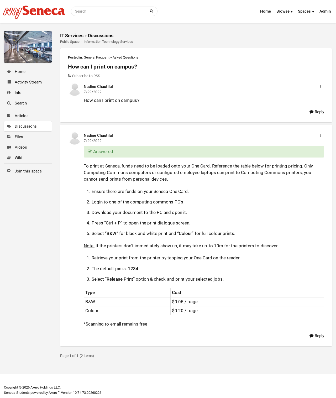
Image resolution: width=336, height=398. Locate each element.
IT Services (72, 35)
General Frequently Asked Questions (111, 57)
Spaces (306, 11)
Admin (325, 11)
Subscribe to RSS (84, 76)
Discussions (101, 35)
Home (265, 11)
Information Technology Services (108, 42)
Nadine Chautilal (98, 86)
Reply (316, 111)
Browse (284, 11)
